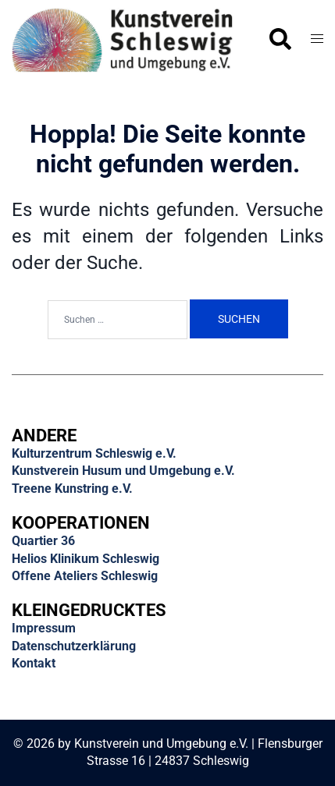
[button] (279, 39)
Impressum (44, 628)
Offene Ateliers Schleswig (85, 575)
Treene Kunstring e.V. (72, 488)
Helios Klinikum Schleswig (85, 558)
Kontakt (33, 663)
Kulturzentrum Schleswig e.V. (94, 453)
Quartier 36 (43, 540)
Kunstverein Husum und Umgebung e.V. (123, 470)
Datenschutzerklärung (74, 646)
